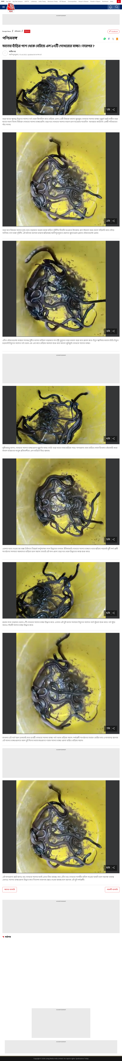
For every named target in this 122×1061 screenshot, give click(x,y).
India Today (42, 1)
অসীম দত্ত (12, 51)
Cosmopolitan (72, 1)
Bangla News (6, 31)
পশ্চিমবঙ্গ (17, 31)
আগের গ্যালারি (9, 889)
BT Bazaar (63, 1)
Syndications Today (82, 1059)
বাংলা (2, 1)
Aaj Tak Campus (18, 1)
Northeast (105, 1)
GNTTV (27, 1)
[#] (104, 38)
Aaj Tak (8, 1)
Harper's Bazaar (83, 1)
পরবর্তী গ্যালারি (112, 889)
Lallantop (34, 1)
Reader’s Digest (95, 1)
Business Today (53, 1)
